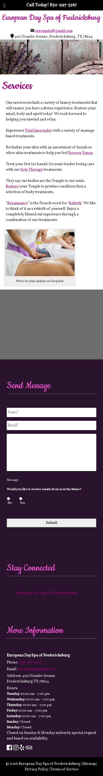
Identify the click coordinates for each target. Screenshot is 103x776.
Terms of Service (64, 769)
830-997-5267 (63, 5)
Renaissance (17, 203)
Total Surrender (38, 130)
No (10, 503)
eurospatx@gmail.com (54, 30)
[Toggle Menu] (4, 5)
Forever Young (80, 153)
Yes (22, 503)
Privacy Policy (36, 769)
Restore (12, 186)
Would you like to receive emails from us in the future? (45, 490)
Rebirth (75, 203)
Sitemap (89, 763)
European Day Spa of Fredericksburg (47, 592)
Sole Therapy (32, 169)
